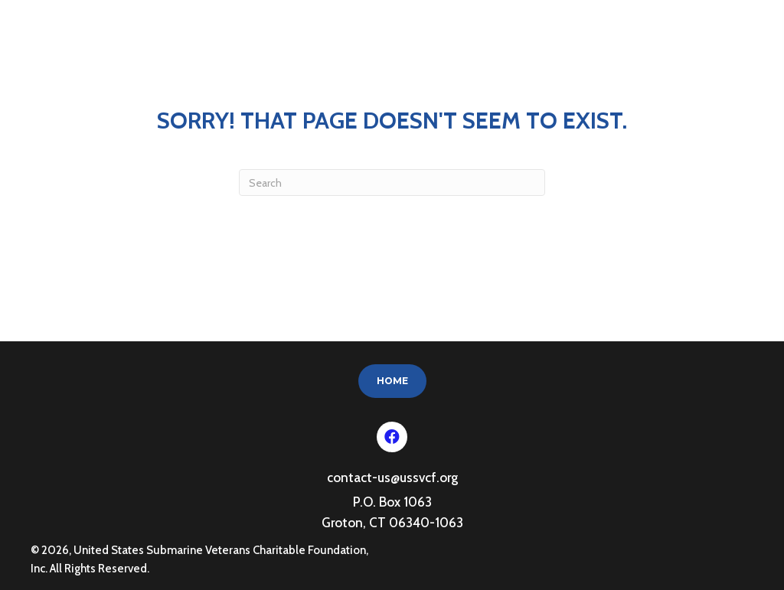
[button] (392, 437)
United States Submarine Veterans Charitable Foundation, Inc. (133, 42)
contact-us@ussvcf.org (392, 477)
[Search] (392, 182)
